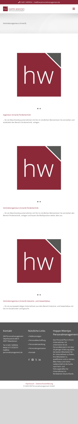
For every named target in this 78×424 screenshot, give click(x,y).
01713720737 (13, 347)
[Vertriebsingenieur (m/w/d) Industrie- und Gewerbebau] (39, 261)
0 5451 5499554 (25, 2)
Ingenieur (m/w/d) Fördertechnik (17, 115)
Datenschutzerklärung (44, 384)
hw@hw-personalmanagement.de (47, 2)
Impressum (30, 384)
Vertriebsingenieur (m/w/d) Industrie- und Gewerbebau (26, 301)
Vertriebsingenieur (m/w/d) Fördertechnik (20, 208)
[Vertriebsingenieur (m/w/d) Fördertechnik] (39, 168)
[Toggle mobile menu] (74, 9)
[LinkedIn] (40, 360)
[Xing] (33, 360)
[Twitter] (36, 360)
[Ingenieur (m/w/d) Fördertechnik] (39, 74)
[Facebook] (29, 360)
